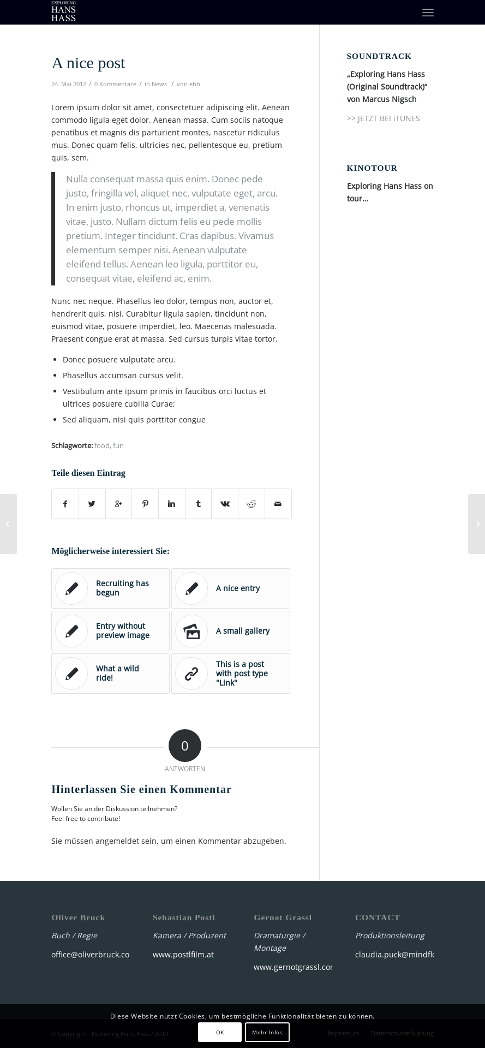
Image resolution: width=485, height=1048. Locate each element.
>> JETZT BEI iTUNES (383, 118)
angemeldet (117, 841)
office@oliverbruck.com (93, 954)
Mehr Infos (267, 1032)
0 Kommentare (115, 84)
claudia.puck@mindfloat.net (406, 954)
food (102, 445)
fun (118, 445)
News (159, 84)
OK (220, 1032)
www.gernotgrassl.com (295, 967)
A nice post (88, 62)
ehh (194, 84)
